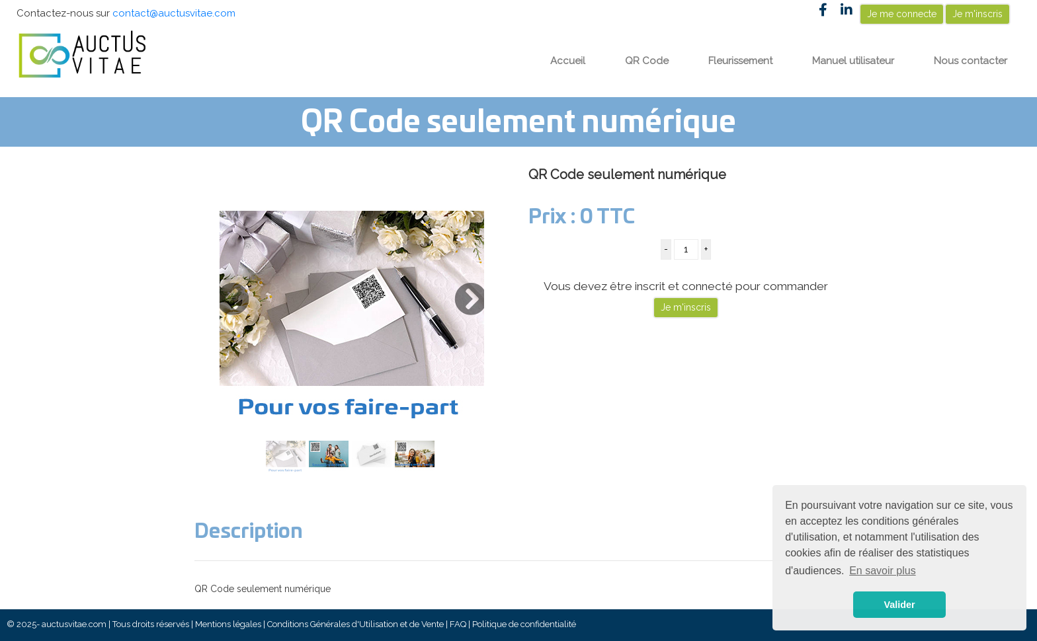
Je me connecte (901, 14)
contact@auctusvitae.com (173, 13)
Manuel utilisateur (853, 61)
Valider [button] (899, 604)
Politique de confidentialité (524, 624)
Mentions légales (228, 624)
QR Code (647, 61)
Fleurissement (740, 61)
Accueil (567, 61)
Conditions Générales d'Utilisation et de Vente (355, 624)
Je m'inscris (977, 14)
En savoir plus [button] (882, 570)
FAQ (458, 624)
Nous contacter (970, 61)
